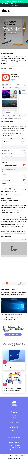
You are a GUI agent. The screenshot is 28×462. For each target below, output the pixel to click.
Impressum (10, 458)
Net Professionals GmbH (19, 455)
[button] (25, 11)
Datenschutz (17, 458)
